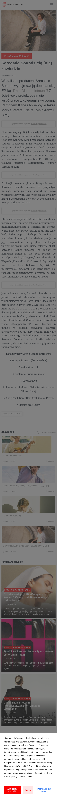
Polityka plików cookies (44, 790)
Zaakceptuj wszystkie (12, 790)
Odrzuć (28, 790)
